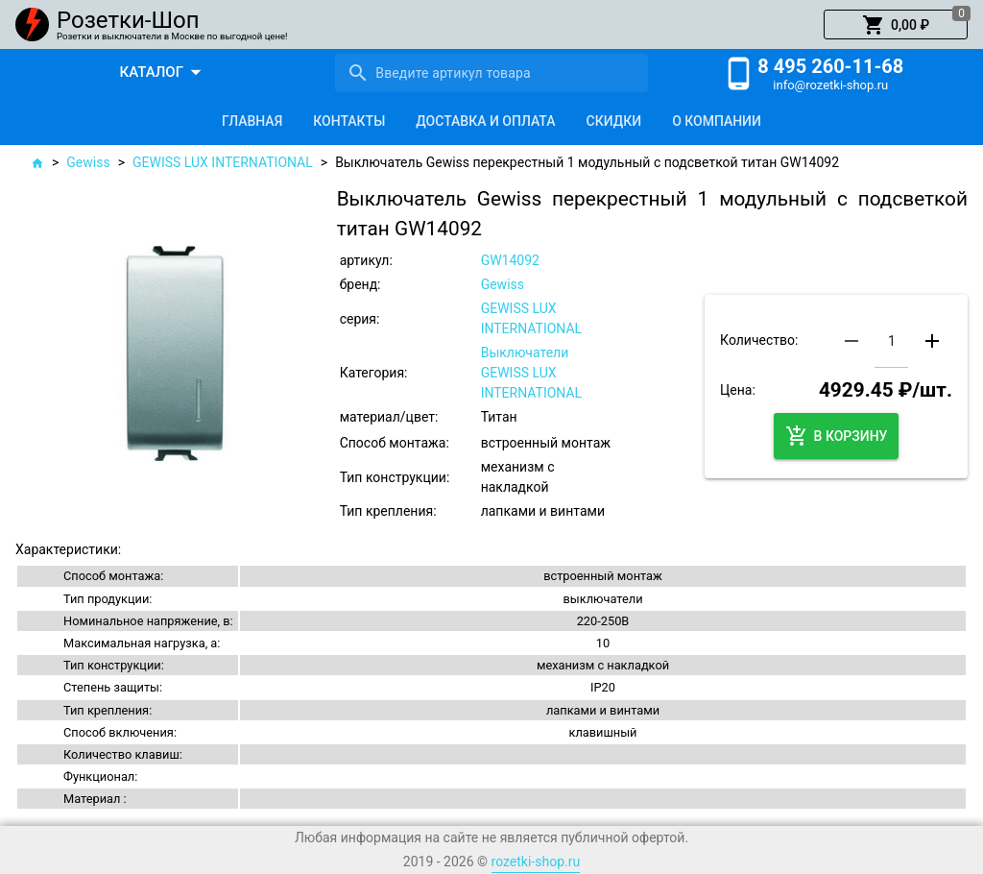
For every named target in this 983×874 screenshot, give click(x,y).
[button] (896, 25)
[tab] (252, 121)
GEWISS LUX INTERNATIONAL (222, 162)
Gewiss (87, 162)
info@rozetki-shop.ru (830, 85)
